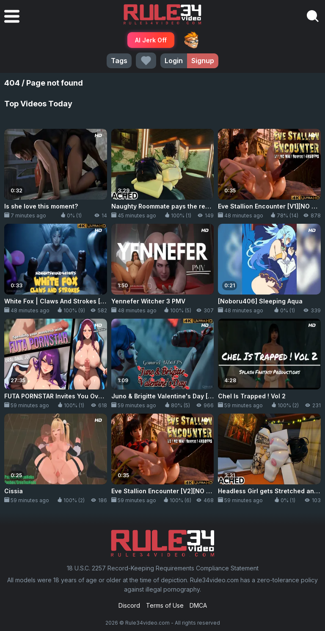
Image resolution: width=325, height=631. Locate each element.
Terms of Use (165, 605)
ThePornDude (191, 39)
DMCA (198, 605)
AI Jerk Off (151, 40)
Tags (119, 60)
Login (174, 60)
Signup (202, 60)
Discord (129, 605)
